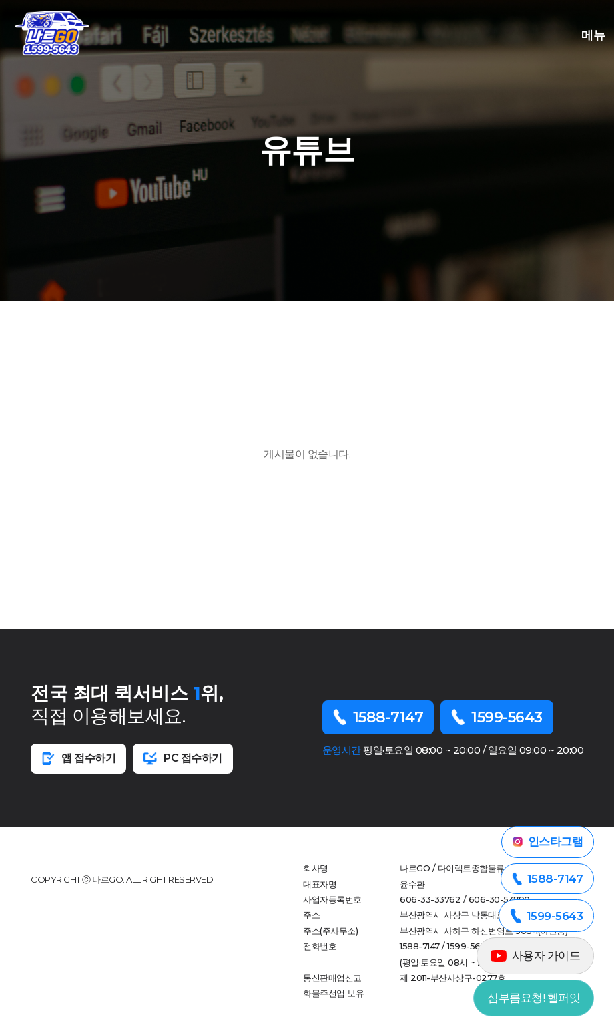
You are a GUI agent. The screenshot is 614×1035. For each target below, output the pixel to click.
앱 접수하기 (78, 758)
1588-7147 (378, 717)
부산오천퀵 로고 (52, 33)
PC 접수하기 (182, 758)
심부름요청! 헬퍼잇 (533, 997)
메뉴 (590, 33)
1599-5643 (497, 717)
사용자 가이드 (536, 955)
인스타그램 (548, 841)
